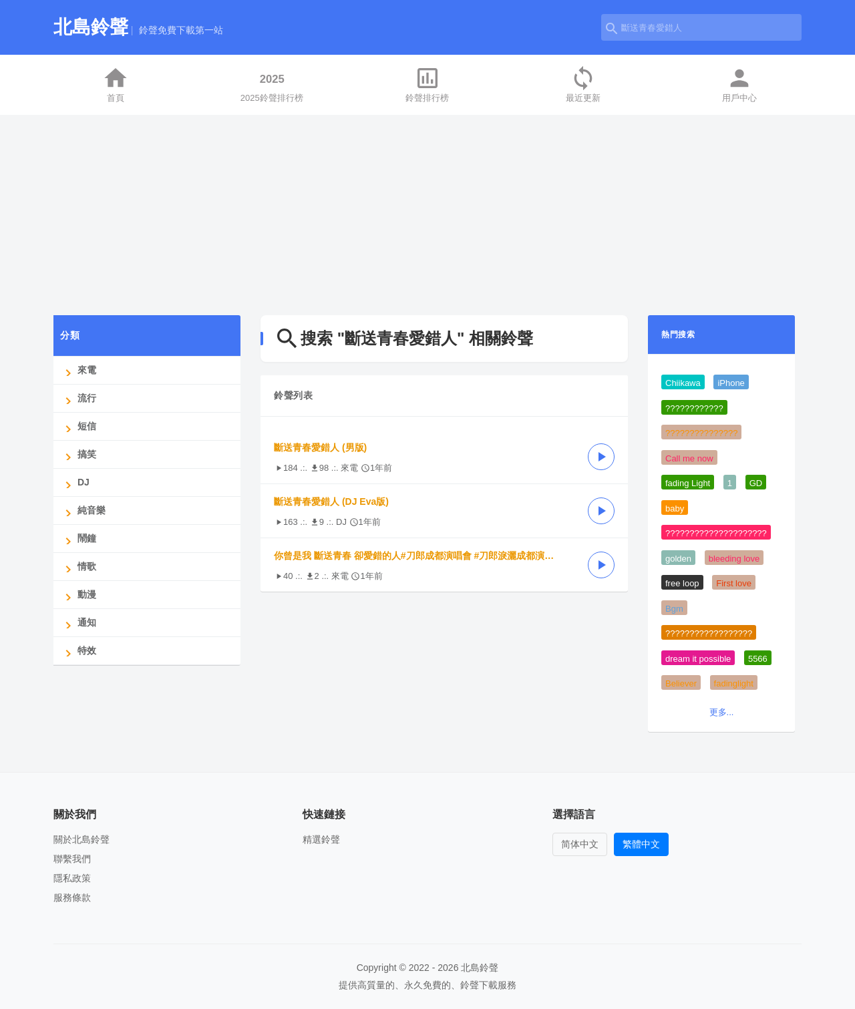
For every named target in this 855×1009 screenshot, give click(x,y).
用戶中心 (739, 84)
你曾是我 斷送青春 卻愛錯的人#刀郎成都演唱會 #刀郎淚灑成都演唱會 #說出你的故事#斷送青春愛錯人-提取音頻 (424, 555)
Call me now (689, 458)
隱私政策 (72, 878)
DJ (75, 482)
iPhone (730, 383)
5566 (757, 659)
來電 (78, 370)
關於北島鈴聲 (81, 839)
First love (733, 583)
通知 (78, 622)
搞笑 (78, 454)
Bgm (674, 609)
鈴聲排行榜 (427, 84)
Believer (681, 683)
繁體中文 (641, 844)
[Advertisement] (427, 215)
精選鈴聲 (321, 839)
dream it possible (698, 659)
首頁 (115, 84)
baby (674, 508)
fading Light (687, 483)
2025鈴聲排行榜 (271, 84)
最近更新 (583, 84)
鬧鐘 (78, 538)
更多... (721, 712)
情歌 (78, 566)
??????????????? (701, 433)
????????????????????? (716, 533)
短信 (78, 426)
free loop (682, 583)
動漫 (78, 594)
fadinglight (733, 683)
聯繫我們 (72, 858)
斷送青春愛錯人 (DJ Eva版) (331, 501)
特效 (78, 650)
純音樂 (83, 510)
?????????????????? (708, 633)
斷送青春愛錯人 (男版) (320, 447)
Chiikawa (683, 383)
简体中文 (579, 844)
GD (756, 483)
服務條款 (72, 897)
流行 (78, 398)
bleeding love (734, 559)
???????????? (694, 408)
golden (678, 559)
